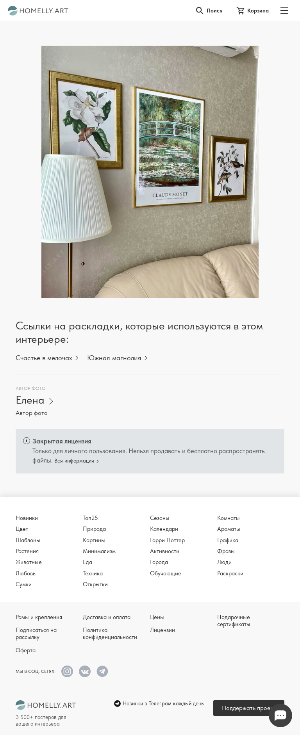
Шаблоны (28, 540)
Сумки (24, 584)
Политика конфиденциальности (110, 633)
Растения (27, 551)
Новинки (27, 517)
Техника (93, 573)
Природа (94, 528)
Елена (30, 399)
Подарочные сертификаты (233, 621)
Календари (164, 528)
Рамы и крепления (39, 617)
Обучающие (165, 573)
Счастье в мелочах (44, 358)
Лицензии (162, 630)
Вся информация (74, 460)
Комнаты (228, 517)
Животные (29, 562)
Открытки (95, 584)
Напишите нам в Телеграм (280, 715)
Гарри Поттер (167, 540)
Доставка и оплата (106, 617)
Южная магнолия (114, 358)
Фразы (226, 551)
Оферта (26, 650)
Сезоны (160, 517)
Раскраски (230, 573)
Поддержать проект (249, 708)
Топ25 (90, 517)
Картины (94, 540)
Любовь (26, 573)
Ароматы (228, 528)
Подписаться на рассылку (36, 633)
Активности (164, 551)
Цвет (22, 528)
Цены (157, 617)
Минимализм (99, 551)
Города (159, 562)
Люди (224, 562)
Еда (87, 562)
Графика (227, 540)
